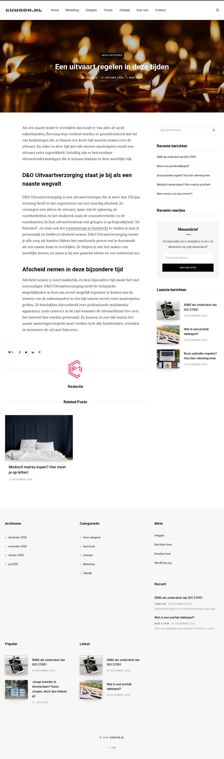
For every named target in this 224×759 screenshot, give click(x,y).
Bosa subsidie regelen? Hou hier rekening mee (183, 175)
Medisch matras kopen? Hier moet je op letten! (183, 184)
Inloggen (159, 535)
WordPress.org (163, 562)
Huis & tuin (89, 546)
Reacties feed (163, 553)
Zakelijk (87, 573)
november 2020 (17, 546)
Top (112, 747)
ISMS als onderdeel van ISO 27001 (176, 156)
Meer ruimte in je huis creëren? (174, 193)
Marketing (89, 564)
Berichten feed (163, 544)
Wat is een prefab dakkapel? (173, 166)
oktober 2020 (16, 555)
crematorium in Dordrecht (87, 228)
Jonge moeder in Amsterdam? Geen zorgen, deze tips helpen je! (49, 689)
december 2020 (17, 537)
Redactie (91, 77)
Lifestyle (88, 555)
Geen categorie (112, 55)
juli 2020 (13, 564)
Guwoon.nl (117, 737)
